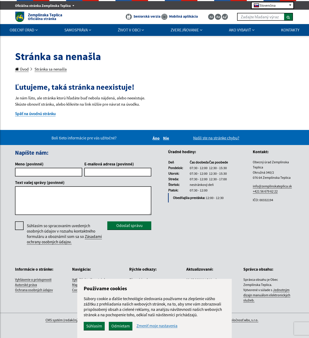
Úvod (22, 69)
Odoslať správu (129, 225)
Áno (157, 138)
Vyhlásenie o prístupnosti (33, 279)
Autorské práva (26, 284)
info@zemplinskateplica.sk (272, 186)
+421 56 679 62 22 (265, 191)
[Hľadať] (288, 17)
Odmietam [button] (120, 326)
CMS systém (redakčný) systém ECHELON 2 (75, 320)
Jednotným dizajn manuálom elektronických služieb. (266, 295)
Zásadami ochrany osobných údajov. (64, 239)
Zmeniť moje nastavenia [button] (156, 326)
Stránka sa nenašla (51, 69)
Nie (166, 138)
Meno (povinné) (29, 164)
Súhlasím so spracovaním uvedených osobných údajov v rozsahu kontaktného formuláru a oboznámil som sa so (64, 234)
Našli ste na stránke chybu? (216, 137)
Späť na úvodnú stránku (35, 113)
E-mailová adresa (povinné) (109, 164)
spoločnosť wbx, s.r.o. (242, 320)
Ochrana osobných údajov (34, 290)
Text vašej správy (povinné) (40, 182)
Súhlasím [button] (94, 326)
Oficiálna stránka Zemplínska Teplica (44, 5)
